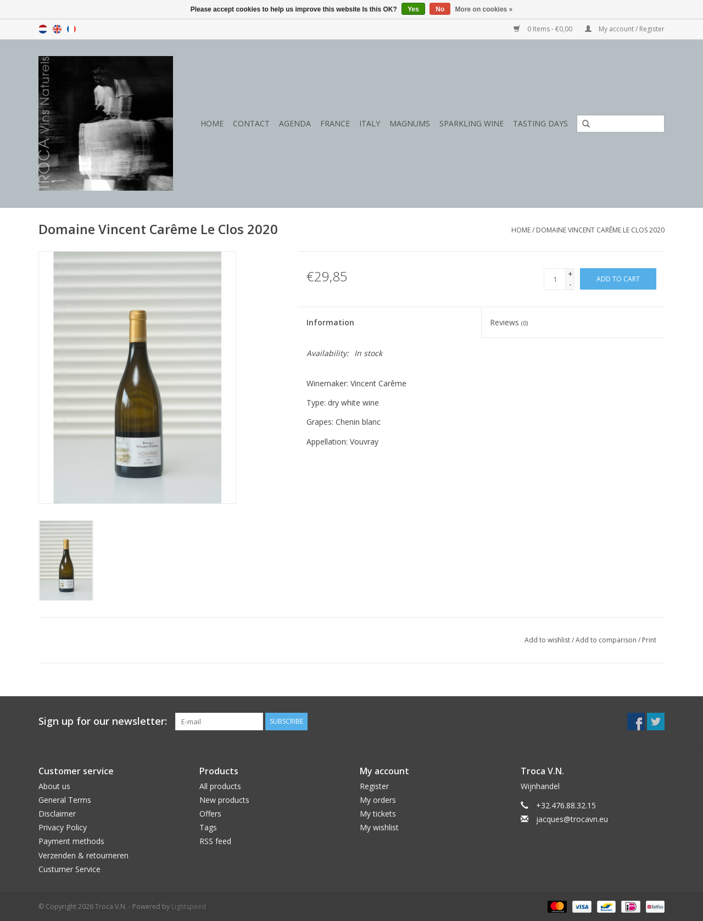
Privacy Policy (62, 827)
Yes (413, 9)
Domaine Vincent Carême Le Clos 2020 (600, 230)
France (335, 123)
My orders (378, 800)
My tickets (378, 813)
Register (374, 786)
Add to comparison (607, 640)
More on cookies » (484, 9)
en (57, 29)
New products (224, 800)
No (440, 9)
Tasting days (540, 123)
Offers (210, 813)
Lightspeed (188, 906)
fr (71, 29)
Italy (369, 123)
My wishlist (379, 827)
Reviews (509, 322)
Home (212, 123)
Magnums (409, 123)
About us (54, 786)
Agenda (295, 123)
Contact (251, 123)
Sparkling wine (471, 123)
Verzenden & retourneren (83, 855)
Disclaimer (57, 813)
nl (42, 29)
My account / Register (625, 29)
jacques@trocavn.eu (572, 819)
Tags (208, 827)
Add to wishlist (547, 640)
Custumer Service (69, 869)
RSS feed (215, 841)
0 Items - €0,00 (544, 29)
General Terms (64, 800)
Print (649, 640)
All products (220, 786)
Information (330, 322)
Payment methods (71, 841)
